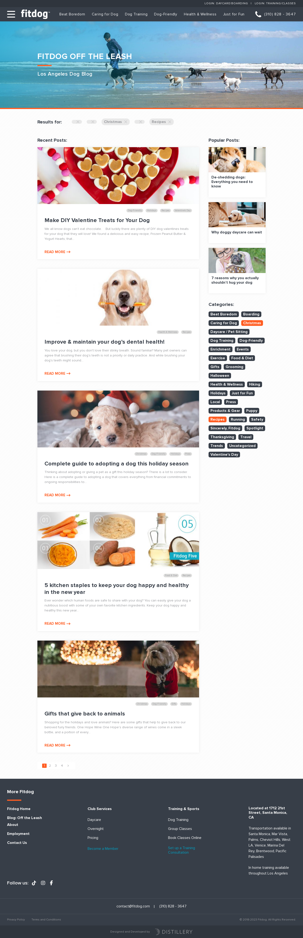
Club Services (100, 809)
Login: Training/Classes (275, 3)
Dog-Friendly (165, 14)
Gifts (214, 366)
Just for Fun (234, 14)
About (12, 825)
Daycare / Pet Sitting (229, 331)
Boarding (251, 314)
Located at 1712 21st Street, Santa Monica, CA (268, 813)
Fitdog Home (19, 809)
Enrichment (220, 349)
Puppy (251, 410)
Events (243, 349)
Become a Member (103, 849)
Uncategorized (242, 445)
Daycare (94, 820)
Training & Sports (183, 809)
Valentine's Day (224, 454)
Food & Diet (242, 358)
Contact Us (17, 843)
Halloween (219, 375)
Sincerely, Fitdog (225, 428)
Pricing (93, 838)
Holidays (218, 393)
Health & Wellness (200, 14)
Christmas (115, 121)
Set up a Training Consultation (181, 850)
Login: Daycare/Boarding (226, 3)
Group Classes (180, 829)
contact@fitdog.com (133, 906)
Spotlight (254, 428)
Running (238, 419)
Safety (257, 419)
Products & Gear (225, 410)
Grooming (234, 366)
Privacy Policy (16, 919)
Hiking (254, 384)
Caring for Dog (105, 14)
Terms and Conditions (46, 919)
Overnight (96, 829)
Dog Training (136, 14)
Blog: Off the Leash (24, 818)
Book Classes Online (184, 838)
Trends (216, 445)
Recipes (161, 121)
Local (215, 402)
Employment (18, 834)
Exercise (217, 358)
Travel (245, 437)
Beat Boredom (72, 14)
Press (231, 402)
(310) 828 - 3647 (280, 14)
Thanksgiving (222, 437)
